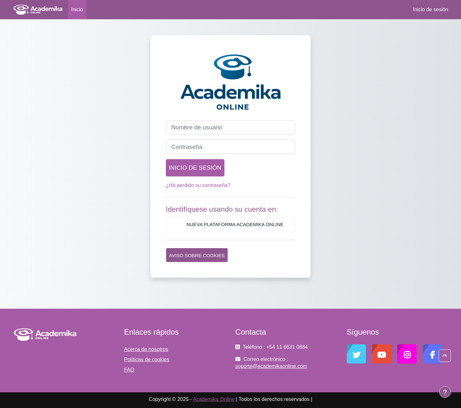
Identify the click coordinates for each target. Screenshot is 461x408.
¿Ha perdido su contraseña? (198, 185)
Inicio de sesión (430, 9)
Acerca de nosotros (146, 349)
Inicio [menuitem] (77, 9)
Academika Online (214, 399)
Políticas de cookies (146, 359)
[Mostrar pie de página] (445, 392)
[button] (445, 355)
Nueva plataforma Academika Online (230, 225)
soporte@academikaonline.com (271, 366)
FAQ (129, 369)
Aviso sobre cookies (197, 255)
